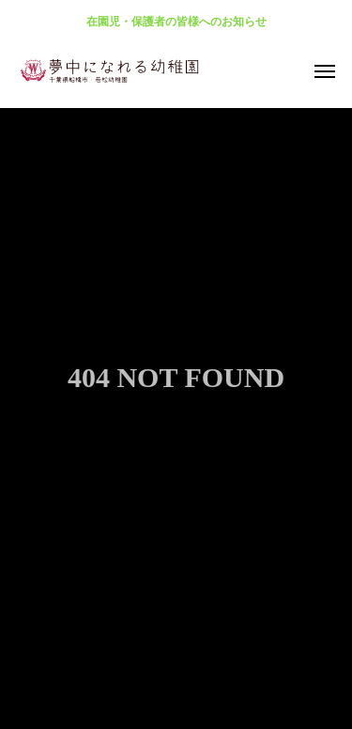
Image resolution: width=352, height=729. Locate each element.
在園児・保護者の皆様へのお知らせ (176, 21)
